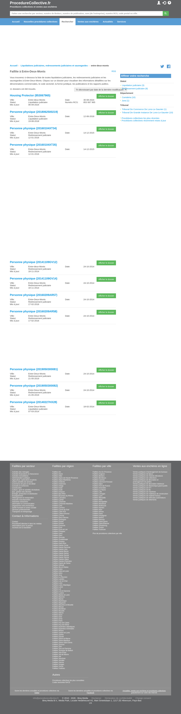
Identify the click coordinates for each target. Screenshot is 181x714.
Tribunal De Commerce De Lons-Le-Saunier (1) (144, 109)
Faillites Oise (57, 617)
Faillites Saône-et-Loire (61, 633)
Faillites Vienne (58, 662)
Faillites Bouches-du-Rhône (62, 496)
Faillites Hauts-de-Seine (61, 563)
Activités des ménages (20, 472)
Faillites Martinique (59, 601)
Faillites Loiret (57, 587)
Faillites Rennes (99, 520)
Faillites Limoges (99, 494)
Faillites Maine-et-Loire (61, 595)
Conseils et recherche (20, 486)
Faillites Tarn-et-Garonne (61, 649)
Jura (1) (125, 100)
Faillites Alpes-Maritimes (61, 480)
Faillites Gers (57, 535)
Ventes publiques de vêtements (145, 500)
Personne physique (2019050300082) (34, 385)
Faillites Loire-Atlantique (61, 585)
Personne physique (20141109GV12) (33, 262)
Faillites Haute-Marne (60, 551)
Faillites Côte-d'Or (59, 512)
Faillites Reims (98, 518)
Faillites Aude (57, 490)
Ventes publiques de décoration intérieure (148, 484)
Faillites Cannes (99, 480)
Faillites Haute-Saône (60, 553)
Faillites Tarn (57, 647)
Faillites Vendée (58, 660)
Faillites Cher (57, 506)
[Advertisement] (63, 179)
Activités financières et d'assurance (25, 474)
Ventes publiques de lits (142, 490)
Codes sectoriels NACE (61, 682)
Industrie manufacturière (21, 500)
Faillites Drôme (58, 524)
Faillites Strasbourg (100, 526)
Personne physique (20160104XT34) (33, 128)
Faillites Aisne (57, 474)
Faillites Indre (57, 569)
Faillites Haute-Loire (60, 549)
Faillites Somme (58, 645)
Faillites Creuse (58, 516)
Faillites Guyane (58, 541)
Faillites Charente (59, 502)
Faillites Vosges (58, 664)
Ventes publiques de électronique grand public (150, 486)
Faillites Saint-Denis (100, 522)
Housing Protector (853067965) (30, 95)
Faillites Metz (98, 500)
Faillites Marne (57, 599)
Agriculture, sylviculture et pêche (24, 480)
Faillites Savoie (58, 637)
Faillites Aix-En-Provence (102, 472)
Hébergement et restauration (23, 498)
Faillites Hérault (58, 565)
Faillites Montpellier (100, 502)
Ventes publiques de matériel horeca (146, 496)
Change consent (143, 698)
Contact (15, 522)
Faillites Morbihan (59, 609)
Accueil (16, 21)
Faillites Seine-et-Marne (61, 639)
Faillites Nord (57, 615)
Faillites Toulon (98, 527)
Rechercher (67, 21)
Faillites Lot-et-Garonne (61, 591)
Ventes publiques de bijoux (143, 474)
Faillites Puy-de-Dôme (60, 625)
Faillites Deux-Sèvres (60, 518)
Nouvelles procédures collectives (40, 21)
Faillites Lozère (58, 593)
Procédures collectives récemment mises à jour (144, 120)
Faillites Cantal (58, 500)
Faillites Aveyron (58, 492)
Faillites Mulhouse (99, 506)
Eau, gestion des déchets (21, 492)
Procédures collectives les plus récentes (140, 118)
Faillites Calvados (59, 498)
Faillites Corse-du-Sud (60, 510)
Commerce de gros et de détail (23, 484)
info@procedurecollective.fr (46, 698)
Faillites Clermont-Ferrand (102, 482)
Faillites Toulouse (99, 529)
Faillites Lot (56, 589)
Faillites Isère (57, 573)
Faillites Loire (57, 583)
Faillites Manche (58, 597)
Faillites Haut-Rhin (59, 543)
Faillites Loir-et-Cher (60, 581)
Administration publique (21, 478)
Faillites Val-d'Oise (59, 652)
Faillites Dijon (98, 484)
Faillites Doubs (58, 522)
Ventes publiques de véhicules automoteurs (149, 498)
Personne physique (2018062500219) (34, 111)
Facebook (90, 693)
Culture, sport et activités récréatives (26, 490)
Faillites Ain (56, 472)
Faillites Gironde (58, 537)
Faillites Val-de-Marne (60, 654)
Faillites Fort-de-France (101, 486)
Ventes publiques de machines (144, 492)
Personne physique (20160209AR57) (33, 294)
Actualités (108, 21)
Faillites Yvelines (58, 668)
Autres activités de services (22, 482)
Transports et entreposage (22, 512)
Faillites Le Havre (99, 490)
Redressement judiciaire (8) (135, 88)
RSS (114, 71)
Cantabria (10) (128, 97)
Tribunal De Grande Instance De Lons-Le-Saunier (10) (147, 112)
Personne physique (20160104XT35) (33, 144)
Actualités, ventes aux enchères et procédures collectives (144, 691)
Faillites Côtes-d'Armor (61, 514)
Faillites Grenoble (99, 488)
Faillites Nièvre (58, 613)
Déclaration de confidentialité (118, 698)
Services (121, 21)
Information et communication (23, 504)
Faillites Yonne (57, 666)
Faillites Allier (57, 476)
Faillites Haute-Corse (60, 545)
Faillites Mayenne (59, 603)
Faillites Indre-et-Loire (60, 571)
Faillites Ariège (57, 486)
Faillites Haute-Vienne (60, 557)
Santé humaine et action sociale (24, 508)
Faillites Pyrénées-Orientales (63, 629)
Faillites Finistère (58, 531)
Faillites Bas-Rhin (59, 494)
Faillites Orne (57, 619)
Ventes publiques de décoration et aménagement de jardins (146, 481)
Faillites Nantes (98, 508)
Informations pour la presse (22, 526)
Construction (17, 488)
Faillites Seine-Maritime (61, 641)
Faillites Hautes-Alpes (60, 559)
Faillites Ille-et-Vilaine (60, 567)
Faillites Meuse (58, 607)
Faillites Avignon (99, 474)
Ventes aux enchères (88, 21)
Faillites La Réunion (59, 577)
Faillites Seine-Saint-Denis (62, 643)
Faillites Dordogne (59, 520)
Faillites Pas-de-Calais (60, 623)
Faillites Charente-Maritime (62, 504)
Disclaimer (96, 698)
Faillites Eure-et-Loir (60, 529)
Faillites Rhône (58, 631)
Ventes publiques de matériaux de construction (150, 494)
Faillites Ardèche (58, 482)
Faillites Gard (57, 533)
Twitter (36, 693)
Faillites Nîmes (98, 512)
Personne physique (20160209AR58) (33, 311)
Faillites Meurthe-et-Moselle (62, 605)
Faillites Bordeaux (99, 478)
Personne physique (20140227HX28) (33, 402)
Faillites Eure (57, 527)
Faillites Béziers (98, 476)
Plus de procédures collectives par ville (107, 533)
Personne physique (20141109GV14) (33, 278)
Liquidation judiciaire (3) (133, 85)
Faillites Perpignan (100, 516)
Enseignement (17, 496)
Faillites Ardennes (59, 484)
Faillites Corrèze (58, 508)
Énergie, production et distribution (24, 494)
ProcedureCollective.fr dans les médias (27, 524)
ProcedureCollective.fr (30, 3)
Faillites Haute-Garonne (61, 547)
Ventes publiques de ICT (142, 488)
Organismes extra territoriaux (23, 506)
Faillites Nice (97, 510)
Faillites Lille (97, 492)
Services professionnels (21, 510)
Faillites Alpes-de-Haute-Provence (65, 478)
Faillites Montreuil (99, 504)
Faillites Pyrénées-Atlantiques (63, 627)
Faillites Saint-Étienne (101, 524)
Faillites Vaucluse (58, 658)
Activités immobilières (20, 476)
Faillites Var (56, 656)
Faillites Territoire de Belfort (62, 651)
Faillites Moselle (58, 611)
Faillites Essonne (58, 526)
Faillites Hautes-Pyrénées (62, 561)
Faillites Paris (57, 621)
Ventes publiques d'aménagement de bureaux (150, 472)
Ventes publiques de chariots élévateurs (148, 476)
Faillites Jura (57, 575)
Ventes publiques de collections (145, 478)
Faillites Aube (57, 488)
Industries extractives (20, 502)
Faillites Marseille (99, 498)
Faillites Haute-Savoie (60, 555)
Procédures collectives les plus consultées (68, 680)
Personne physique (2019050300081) (34, 369)
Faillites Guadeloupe (60, 539)
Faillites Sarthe (58, 635)
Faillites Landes (58, 579)
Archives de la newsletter (21, 528)
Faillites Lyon (98, 496)
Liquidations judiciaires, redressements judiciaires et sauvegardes (54, 65)
